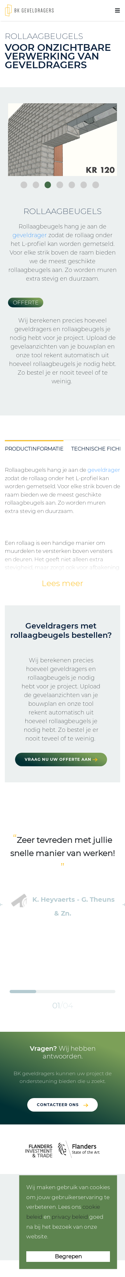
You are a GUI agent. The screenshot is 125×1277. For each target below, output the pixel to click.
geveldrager (30, 235)
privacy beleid (70, 1217)
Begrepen (68, 1256)
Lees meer (62, 583)
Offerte (25, 302)
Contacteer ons (58, 1104)
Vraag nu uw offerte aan (61, 759)
